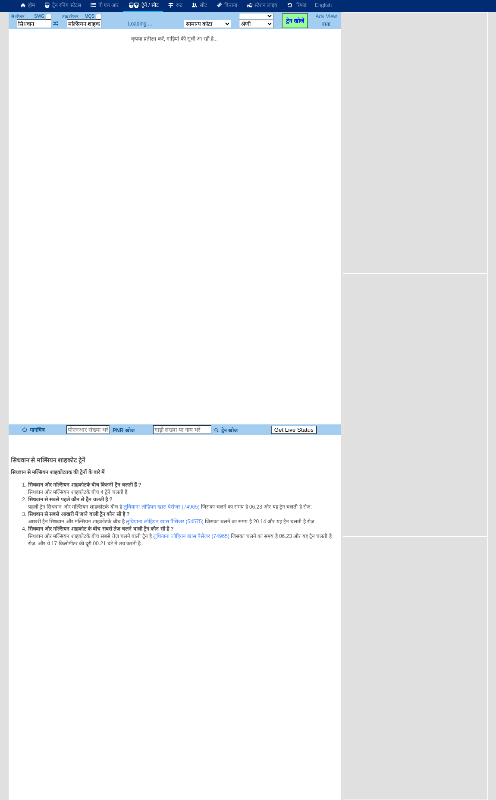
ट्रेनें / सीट (142, 5)
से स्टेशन (18, 16)
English (323, 5)
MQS (93, 16)
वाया (326, 24)
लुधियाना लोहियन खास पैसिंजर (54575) (165, 522)
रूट (174, 5)
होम (27, 5)
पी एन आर (104, 5)
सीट (199, 5)
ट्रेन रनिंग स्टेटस (62, 5)
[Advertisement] (394, 142)
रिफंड (296, 5)
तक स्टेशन (70, 16)
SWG (42, 16)
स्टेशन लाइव (261, 5)
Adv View (326, 16)
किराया (226, 5)
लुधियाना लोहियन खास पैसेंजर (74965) (161, 507)
